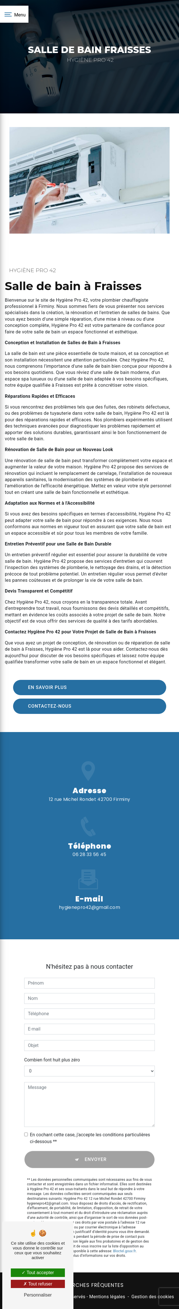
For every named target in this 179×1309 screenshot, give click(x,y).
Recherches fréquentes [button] (89, 1285)
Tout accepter (38, 1272)
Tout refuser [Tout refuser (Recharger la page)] (37, 1283)
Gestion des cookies (152, 1296)
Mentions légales (107, 1296)
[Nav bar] (14, 14)
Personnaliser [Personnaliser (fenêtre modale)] (38, 1295)
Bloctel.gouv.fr (124, 1244)
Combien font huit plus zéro (52, 1053)
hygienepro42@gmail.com (89, 900)
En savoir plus (47, 687)
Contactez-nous (50, 706)
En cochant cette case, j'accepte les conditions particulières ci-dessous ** (90, 1131)
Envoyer (95, 1152)
